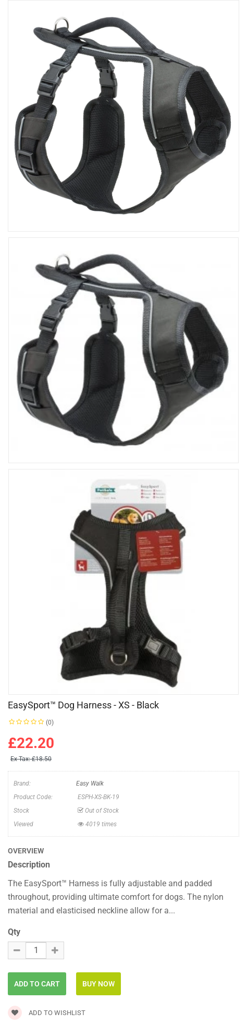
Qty (14, 932)
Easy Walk (90, 783)
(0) (50, 722)
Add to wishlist (46, 1013)
